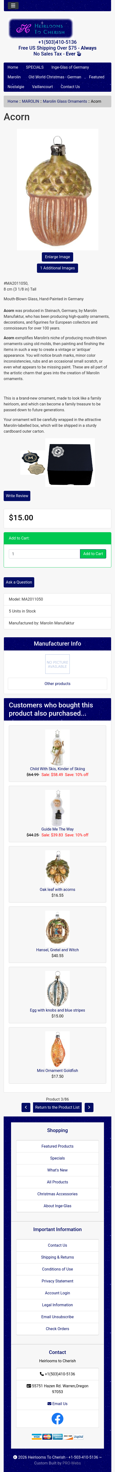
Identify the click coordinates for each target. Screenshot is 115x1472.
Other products (57, 683)
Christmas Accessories (57, 1194)
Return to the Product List (57, 1107)
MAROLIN (30, 101)
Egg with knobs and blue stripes (57, 1010)
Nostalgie (16, 86)
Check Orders (57, 1328)
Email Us (57, 1403)
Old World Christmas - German (55, 77)
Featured (96, 77)
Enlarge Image (57, 257)
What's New (57, 1170)
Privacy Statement (57, 1281)
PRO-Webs (71, 1463)
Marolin (14, 77)
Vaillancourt (42, 86)
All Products (57, 1182)
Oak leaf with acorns (57, 889)
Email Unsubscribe (57, 1317)
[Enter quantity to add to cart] (44, 553)
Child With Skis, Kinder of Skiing (57, 769)
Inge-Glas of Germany (70, 67)
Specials (57, 1158)
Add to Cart (93, 553)
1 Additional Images (57, 268)
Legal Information (57, 1305)
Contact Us (70, 86)
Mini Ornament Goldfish (57, 1070)
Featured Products (58, 1146)
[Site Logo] (57, 28)
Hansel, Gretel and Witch (57, 950)
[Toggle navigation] (13, 5)
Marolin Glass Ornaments (65, 101)
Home (13, 67)
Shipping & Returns (57, 1257)
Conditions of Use (57, 1269)
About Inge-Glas (57, 1206)
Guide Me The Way (57, 829)
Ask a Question (19, 582)
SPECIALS (35, 67)
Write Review (17, 496)
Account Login (57, 1293)
